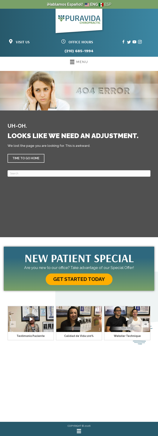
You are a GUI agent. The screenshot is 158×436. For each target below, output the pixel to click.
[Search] (79, 173)
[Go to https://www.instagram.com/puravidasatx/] (140, 42)
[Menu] (79, 431)
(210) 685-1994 (79, 51)
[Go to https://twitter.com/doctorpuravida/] (129, 42)
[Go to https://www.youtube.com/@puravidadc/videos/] (134, 42)
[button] (26, 158)
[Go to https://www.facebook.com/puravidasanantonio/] (123, 42)
